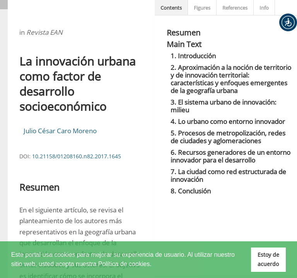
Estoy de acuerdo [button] (268, 259)
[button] (288, 22)
